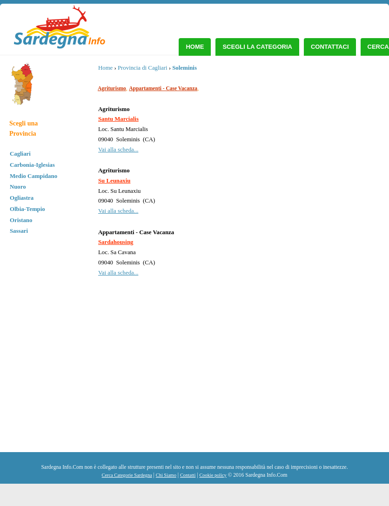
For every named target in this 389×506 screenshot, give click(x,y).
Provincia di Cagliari (143, 68)
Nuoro (18, 187)
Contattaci (330, 46)
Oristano (21, 220)
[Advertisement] (307, 382)
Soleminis (184, 68)
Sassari (19, 231)
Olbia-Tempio (27, 209)
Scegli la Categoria (257, 46)
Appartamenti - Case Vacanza (163, 88)
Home (195, 46)
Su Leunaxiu (114, 180)
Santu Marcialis (118, 119)
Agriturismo (112, 88)
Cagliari (20, 154)
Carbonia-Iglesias (32, 165)
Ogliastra (22, 198)
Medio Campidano (33, 176)
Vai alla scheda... (118, 149)
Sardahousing (115, 242)
